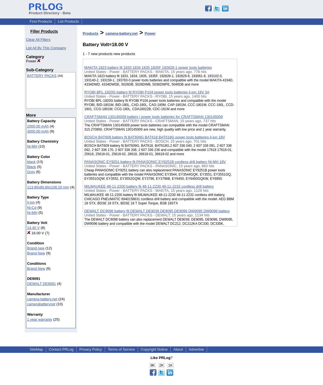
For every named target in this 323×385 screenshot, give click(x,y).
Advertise (196, 349)
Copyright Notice (154, 349)
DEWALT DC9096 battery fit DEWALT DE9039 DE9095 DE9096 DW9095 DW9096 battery (157, 211)
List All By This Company (46, 48)
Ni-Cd (31, 208)
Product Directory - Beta (50, 11)
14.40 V (33, 228)
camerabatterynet (41, 304)
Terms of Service (121, 349)
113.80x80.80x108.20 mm (48, 187)
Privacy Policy (90, 349)
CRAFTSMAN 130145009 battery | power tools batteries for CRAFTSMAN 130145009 (153, 117)
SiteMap (36, 349)
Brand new (35, 248)
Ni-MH (32, 146)
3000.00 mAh (38, 131)
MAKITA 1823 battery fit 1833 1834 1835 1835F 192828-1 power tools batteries (148, 67)
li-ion (31, 202)
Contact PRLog (61, 349)
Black (31, 167)
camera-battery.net (42, 299)
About (178, 349)
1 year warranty (39, 319)
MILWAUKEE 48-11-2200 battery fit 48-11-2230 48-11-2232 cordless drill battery (149, 186)
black (31, 162)
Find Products (41, 21)
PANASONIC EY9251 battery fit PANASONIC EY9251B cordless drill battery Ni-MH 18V (155, 162)
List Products (68, 21)
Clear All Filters (38, 39)
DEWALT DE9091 (41, 284)
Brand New (36, 253)
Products (90, 33)
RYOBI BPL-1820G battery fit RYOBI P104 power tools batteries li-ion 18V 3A (147, 92)
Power (33, 61)
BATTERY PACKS (41, 76)
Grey (31, 172)
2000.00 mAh (38, 126)
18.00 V (35, 233)
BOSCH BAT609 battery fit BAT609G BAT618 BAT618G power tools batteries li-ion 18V (154, 137)
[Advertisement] (265, 145)
